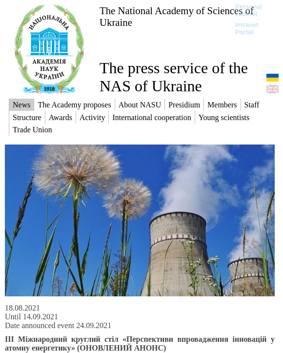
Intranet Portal (247, 28)
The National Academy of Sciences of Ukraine (177, 16)
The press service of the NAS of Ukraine (174, 77)
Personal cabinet (248, 10)
